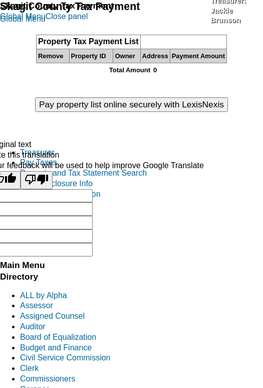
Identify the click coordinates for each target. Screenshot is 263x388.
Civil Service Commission (65, 357)
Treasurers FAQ (48, 246)
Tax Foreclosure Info (56, 183)
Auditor (33, 326)
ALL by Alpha (43, 295)
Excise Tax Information (60, 194)
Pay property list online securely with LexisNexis (131, 104)
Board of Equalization (58, 337)
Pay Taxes (38, 162)
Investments (41, 225)
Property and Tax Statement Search (83, 173)
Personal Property (52, 204)
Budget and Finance (56, 347)
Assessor (36, 305)
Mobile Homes (45, 214)
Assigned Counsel (52, 316)
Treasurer (37, 152)
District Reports (47, 235)
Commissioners (47, 378)
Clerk (29, 368)
